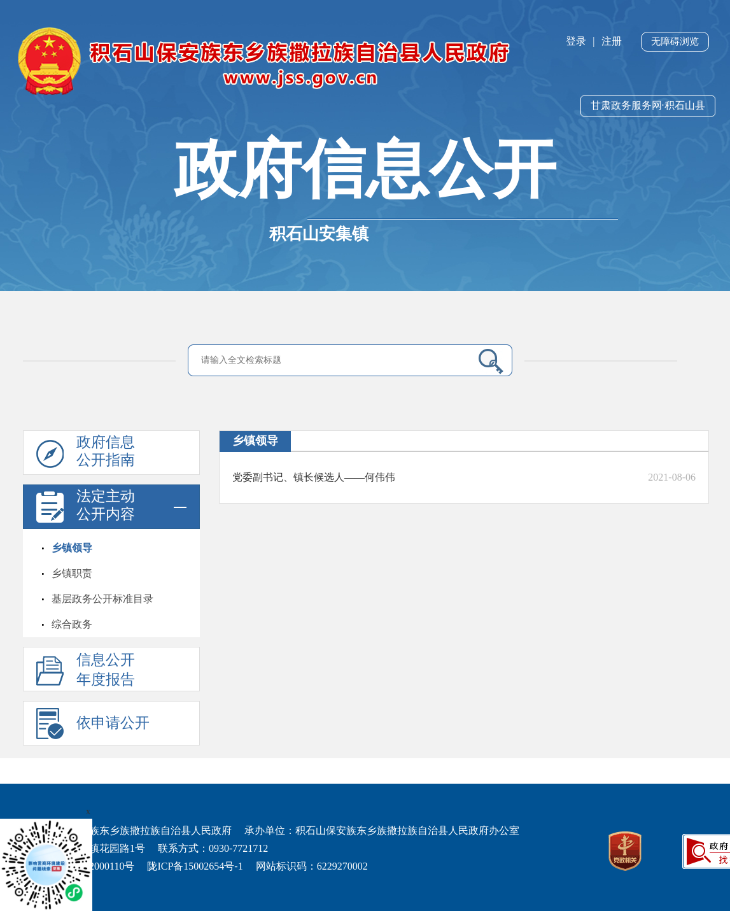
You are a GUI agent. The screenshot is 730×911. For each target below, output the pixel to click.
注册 (611, 41)
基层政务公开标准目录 (102, 598)
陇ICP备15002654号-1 (194, 866)
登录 (576, 41)
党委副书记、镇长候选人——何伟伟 (313, 477)
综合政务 (72, 624)
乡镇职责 (72, 573)
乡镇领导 (72, 547)
